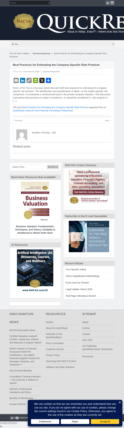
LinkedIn (108, 3)
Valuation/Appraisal (41, 53)
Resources (87, 356)
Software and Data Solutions (60, 367)
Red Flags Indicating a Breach (81, 296)
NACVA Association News (22, 330)
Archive (49, 322)
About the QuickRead (56, 328)
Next (108, 120)
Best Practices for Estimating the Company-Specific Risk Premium (55, 107)
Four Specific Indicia (76, 269)
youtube (112, 3)
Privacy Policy (53, 355)
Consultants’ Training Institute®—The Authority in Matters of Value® (25, 379)
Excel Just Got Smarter (77, 282)
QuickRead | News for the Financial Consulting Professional (43, 110)
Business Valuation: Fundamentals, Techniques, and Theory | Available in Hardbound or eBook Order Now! (35, 229)
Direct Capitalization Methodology (83, 276)
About (85, 322)
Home (26, 53)
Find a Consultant (55, 343)
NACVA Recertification (21, 370)
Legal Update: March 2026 (79, 289)
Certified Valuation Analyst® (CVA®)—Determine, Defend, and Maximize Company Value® (26, 339)
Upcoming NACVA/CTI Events (61, 361)
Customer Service (55, 349)
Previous (18, 120)
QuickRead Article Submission (97, 349)
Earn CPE (87, 340)
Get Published (89, 346)
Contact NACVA (18, 404)
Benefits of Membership (21, 398)
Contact (86, 334)
